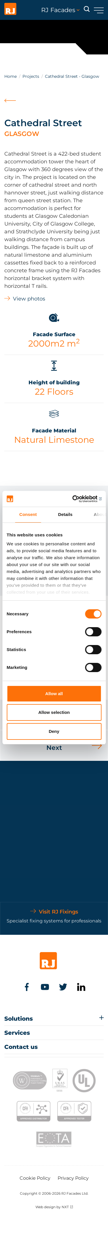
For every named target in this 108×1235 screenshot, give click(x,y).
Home (10, 76)
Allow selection (54, 712)
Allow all (54, 693)
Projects (30, 76)
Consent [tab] (28, 514)
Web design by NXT (52, 1207)
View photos (29, 299)
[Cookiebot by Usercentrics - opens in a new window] (76, 499)
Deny (54, 731)
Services (17, 1032)
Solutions (18, 1018)
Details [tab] (65, 514)
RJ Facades (60, 10)
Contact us (21, 1046)
